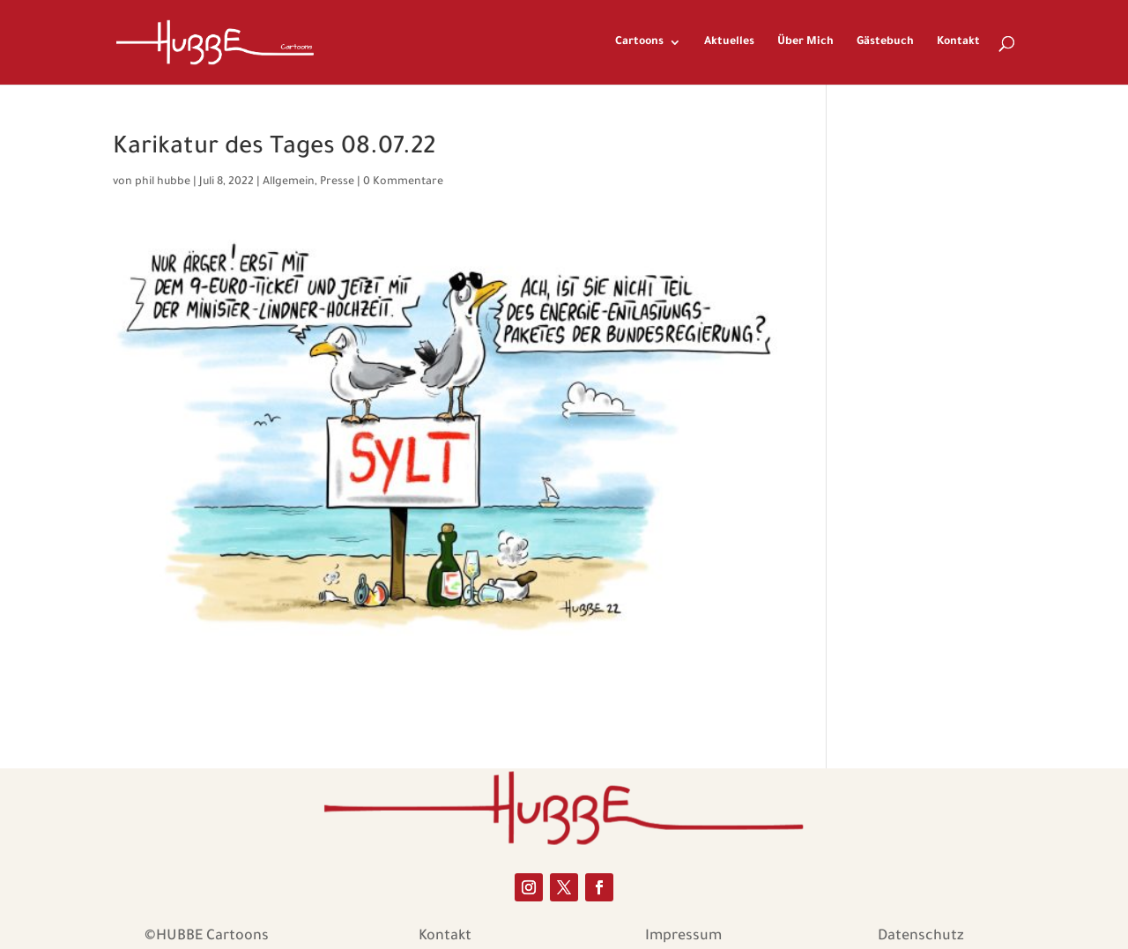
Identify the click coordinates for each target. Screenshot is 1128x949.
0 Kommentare (403, 182)
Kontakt (958, 42)
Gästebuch (885, 42)
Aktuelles (729, 42)
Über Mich (805, 42)
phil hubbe (162, 182)
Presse (337, 182)
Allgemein (289, 182)
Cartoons (639, 42)
